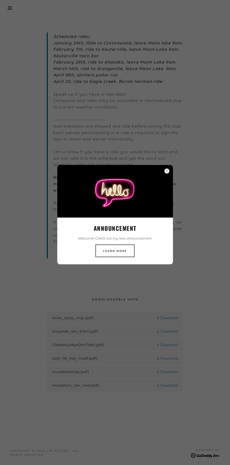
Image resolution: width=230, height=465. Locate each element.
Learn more (115, 251)
